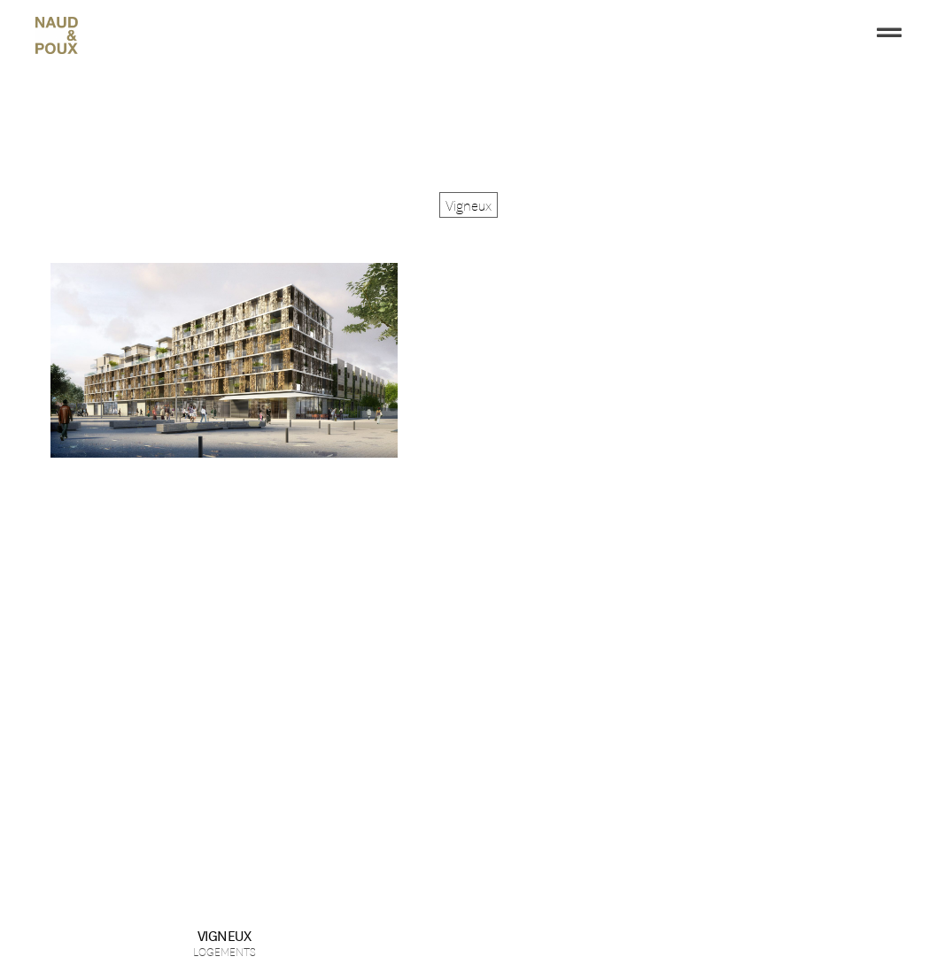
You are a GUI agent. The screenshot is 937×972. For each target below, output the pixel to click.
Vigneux (224, 934)
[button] (468, 205)
